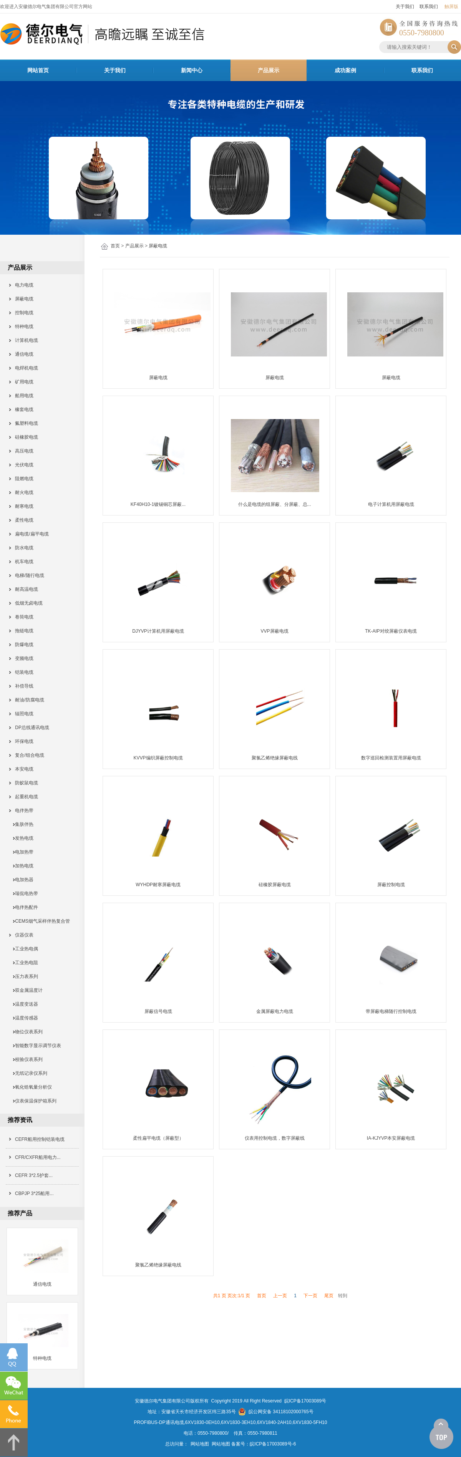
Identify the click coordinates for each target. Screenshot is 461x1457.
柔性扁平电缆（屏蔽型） (158, 1138)
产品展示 (268, 70)
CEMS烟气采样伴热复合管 (40, 921)
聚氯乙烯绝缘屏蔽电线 (275, 758)
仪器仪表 (21, 935)
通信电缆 (21, 354)
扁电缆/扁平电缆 (29, 534)
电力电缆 (21, 285)
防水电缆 (21, 547)
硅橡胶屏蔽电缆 (275, 884)
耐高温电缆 (24, 589)
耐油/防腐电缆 (27, 700)
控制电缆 (21, 312)
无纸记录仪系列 (28, 1073)
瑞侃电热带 (24, 893)
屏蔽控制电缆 (391, 884)
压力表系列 (24, 976)
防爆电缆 (21, 644)
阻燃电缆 (21, 478)
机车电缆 (21, 561)
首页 (115, 246)
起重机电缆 (24, 796)
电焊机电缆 (24, 368)
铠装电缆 (21, 672)
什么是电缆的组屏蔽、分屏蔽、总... (274, 504)
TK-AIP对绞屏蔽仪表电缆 (391, 631)
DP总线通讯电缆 (29, 727)
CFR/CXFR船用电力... (38, 1157)
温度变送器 (24, 1004)
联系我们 (429, 6)
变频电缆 (21, 658)
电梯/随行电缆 (27, 575)
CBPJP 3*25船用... (34, 1193)
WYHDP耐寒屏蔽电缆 (158, 884)
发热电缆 (21, 838)
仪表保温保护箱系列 (33, 1101)
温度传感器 (24, 1018)
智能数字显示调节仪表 (35, 1045)
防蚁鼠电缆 (24, 783)
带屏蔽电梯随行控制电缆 (391, 1011)
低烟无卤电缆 (26, 603)
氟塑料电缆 (24, 423)
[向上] (441, 1434)
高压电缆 (21, 451)
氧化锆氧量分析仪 (31, 1087)
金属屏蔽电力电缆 (274, 1011)
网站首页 (38, 70)
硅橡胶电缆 (24, 437)
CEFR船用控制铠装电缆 (40, 1139)
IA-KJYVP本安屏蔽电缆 (391, 1138)
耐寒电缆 (21, 506)
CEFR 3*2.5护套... (34, 1175)
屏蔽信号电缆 (158, 1011)
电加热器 (21, 879)
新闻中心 (191, 70)
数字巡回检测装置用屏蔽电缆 (391, 758)
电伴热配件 (24, 907)
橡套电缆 (21, 409)
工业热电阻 (24, 962)
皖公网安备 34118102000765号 (275, 1412)
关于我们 (405, 6)
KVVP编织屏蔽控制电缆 (158, 758)
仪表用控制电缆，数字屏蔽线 (275, 1138)
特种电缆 (21, 326)
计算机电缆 (24, 340)
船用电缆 (21, 395)
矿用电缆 (21, 382)
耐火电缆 (21, 492)
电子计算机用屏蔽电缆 (391, 504)
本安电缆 (21, 769)
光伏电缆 (21, 464)
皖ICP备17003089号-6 (273, 1444)
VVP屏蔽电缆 (275, 631)
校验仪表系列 (26, 1059)
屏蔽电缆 (158, 246)
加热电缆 (21, 866)
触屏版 (451, 6)
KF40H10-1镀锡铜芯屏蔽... (158, 504)
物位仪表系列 (26, 1031)
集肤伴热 (21, 824)
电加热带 (21, 852)
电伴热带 (21, 810)
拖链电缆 (21, 630)
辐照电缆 (21, 713)
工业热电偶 (24, 948)
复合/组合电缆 (27, 755)
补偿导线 (21, 686)
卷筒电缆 (21, 617)
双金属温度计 (26, 990)
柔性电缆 (21, 520)
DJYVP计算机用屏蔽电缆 (158, 631)
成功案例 (345, 70)
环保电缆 (21, 741)
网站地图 (200, 1444)
